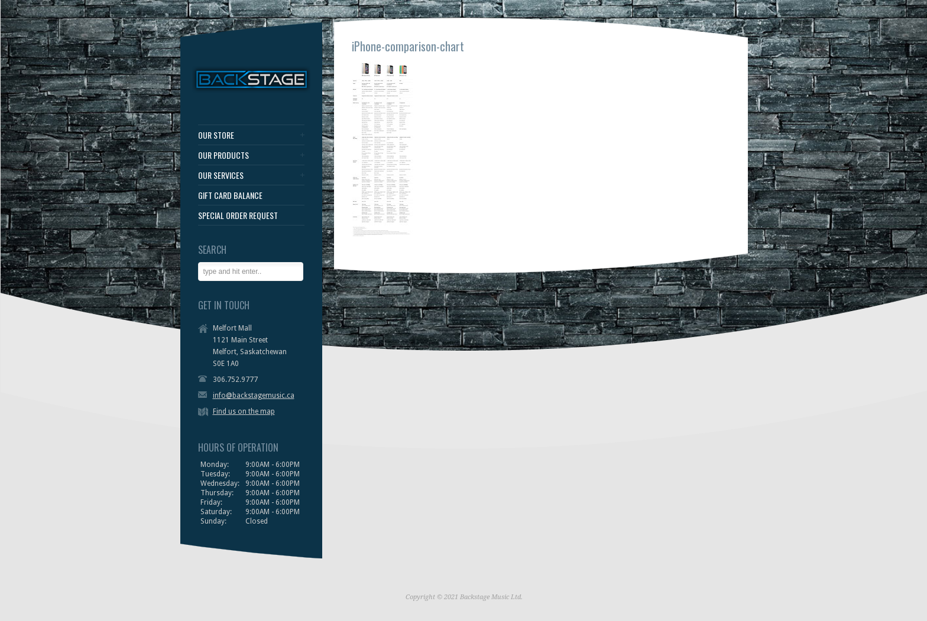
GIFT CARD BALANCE (230, 195)
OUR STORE (216, 135)
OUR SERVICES (221, 175)
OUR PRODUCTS (223, 155)
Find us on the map (244, 411)
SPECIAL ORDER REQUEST (238, 215)
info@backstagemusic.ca (253, 395)
